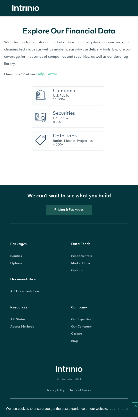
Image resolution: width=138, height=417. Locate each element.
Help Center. (47, 74)
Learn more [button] (118, 409)
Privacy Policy (55, 390)
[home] (26, 8)
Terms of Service (80, 390)
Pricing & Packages (69, 209)
